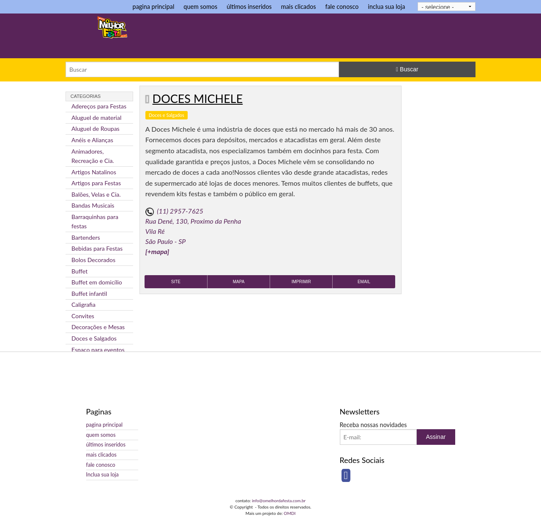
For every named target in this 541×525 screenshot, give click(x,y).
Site (175, 281)
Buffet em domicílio (96, 282)
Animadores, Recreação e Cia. (92, 156)
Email (364, 281)
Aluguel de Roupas (95, 128)
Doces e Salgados (94, 338)
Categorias (86, 96)
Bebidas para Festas (97, 248)
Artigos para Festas (96, 183)
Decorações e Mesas (98, 326)
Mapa (239, 281)
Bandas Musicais (92, 205)
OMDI (289, 513)
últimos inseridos (249, 6)
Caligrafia (83, 304)
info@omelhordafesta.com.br (279, 500)
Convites (82, 315)
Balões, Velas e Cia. (96, 194)
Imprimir (301, 281)
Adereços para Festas (98, 106)
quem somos (200, 6)
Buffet (79, 271)
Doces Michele (198, 99)
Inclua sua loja (102, 474)
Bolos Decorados (93, 259)
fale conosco (341, 6)
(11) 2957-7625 (180, 211)
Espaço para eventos (98, 349)
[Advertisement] (325, 37)
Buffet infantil (89, 293)
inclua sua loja (386, 6)
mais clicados (298, 6)
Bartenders (85, 237)
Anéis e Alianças (92, 139)
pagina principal (154, 6)
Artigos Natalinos (93, 172)
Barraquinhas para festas (94, 221)
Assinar (436, 436)
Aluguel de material (96, 117)
